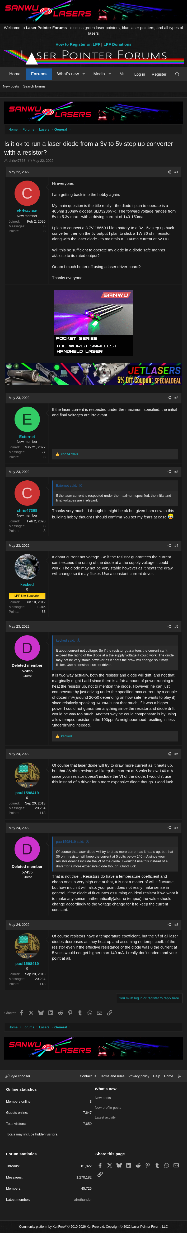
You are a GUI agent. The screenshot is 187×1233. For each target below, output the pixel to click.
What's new (68, 74)
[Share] (169, 172)
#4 (176, 546)
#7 (176, 828)
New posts (11, 86)
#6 (176, 754)
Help (156, 1076)
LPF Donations (118, 44)
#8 (176, 925)
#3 (176, 472)
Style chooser (17, 1076)
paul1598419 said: (70, 842)
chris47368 (17, 161)
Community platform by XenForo (62, 1227)
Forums (39, 74)
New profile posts (108, 1107)
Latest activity (105, 1117)
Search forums (34, 86)
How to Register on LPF (77, 44)
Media (99, 74)
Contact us (88, 1076)
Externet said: (66, 485)
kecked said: (65, 640)
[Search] (177, 74)
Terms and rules (112, 1076)
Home (15, 74)
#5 (176, 626)
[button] (84, 74)
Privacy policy (138, 1076)
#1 (176, 172)
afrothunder (83, 1200)
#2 (176, 398)
